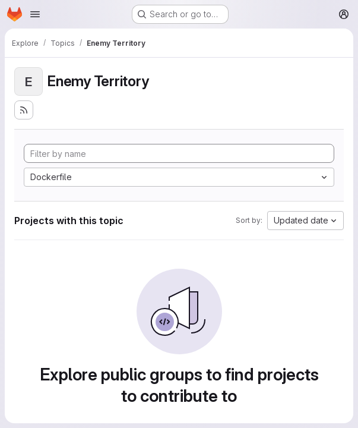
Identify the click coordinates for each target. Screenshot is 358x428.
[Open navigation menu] (35, 14)
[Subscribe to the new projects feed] (23, 109)
